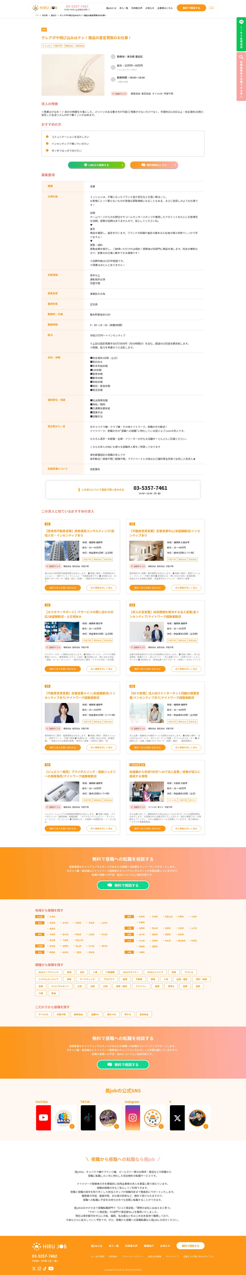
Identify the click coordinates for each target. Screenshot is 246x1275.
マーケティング (87, 979)
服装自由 (78, 1014)
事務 (153, 979)
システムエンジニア (48, 979)
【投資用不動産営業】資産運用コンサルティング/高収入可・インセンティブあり (79, 533)
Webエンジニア (155, 972)
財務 (174, 972)
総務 (185, 986)
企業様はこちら (165, 8)
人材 (166, 979)
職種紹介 (149, 1246)
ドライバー (141, 986)
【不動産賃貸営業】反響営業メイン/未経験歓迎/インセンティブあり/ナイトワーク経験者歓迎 (80, 695)
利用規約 (113, 1256)
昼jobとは (111, 8)
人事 (95, 972)
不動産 (139, 979)
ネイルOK (43, 1014)
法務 (92, 986)
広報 (105, 986)
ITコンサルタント (60, 986)
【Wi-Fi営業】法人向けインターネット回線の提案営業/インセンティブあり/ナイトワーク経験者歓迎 (164, 695)
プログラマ (108, 979)
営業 (41, 986)
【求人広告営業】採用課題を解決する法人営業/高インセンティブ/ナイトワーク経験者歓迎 (164, 614)
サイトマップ (172, 1256)
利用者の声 (136, 8)
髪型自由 (144, 1014)
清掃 (69, 979)
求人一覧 (123, 8)
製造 (125, 979)
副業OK (95, 1014)
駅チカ (128, 1014)
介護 (41, 993)
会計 (82, 972)
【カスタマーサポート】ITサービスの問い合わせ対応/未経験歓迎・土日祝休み (79, 614)
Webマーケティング (49, 972)
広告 (80, 986)
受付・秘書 (201, 979)
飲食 (53, 993)
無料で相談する (190, 1246)
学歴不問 (61, 1014)
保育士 (171, 986)
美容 (198, 986)
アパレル (188, 972)
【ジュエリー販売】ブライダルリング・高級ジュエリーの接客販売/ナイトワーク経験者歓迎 (80, 773)
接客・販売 (121, 986)
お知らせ (149, 8)
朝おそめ (111, 1014)
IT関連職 (110, 972)
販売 (69, 972)
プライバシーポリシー (133, 1256)
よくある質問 (97, 1256)
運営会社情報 (154, 1256)
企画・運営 (181, 979)
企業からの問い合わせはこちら (198, 1256)
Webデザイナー (131, 972)
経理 (157, 986)
